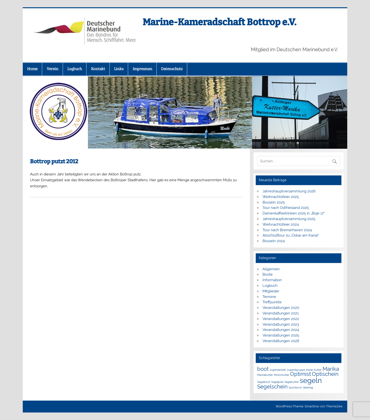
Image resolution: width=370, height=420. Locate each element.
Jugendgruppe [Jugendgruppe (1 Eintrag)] (296, 369)
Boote (267, 274)
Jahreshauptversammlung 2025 (288, 219)
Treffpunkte (272, 302)
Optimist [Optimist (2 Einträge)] (300, 374)
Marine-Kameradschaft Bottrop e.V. (219, 22)
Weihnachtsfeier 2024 (280, 224)
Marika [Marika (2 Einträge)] (331, 369)
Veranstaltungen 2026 (280, 341)
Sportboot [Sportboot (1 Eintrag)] (295, 387)
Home (32, 69)
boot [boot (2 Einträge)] (263, 369)
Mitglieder (270, 291)
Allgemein (271, 269)
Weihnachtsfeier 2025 (280, 197)
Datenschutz (172, 69)
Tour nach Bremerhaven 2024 (287, 230)
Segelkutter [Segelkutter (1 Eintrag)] (291, 381)
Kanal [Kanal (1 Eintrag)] (309, 369)
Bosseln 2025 (273, 202)
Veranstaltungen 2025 (280, 335)
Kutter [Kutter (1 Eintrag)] (318, 369)
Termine (269, 297)
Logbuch (74, 69)
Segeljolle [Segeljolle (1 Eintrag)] (277, 381)
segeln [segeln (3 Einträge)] (311, 380)
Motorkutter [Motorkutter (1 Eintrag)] (281, 374)
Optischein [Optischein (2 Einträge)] (325, 374)
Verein (52, 69)
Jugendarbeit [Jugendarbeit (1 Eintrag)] (278, 369)
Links (118, 69)
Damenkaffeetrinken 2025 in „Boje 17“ (293, 213)
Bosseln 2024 (273, 241)
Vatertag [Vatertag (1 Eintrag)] (308, 387)
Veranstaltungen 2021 (280, 313)
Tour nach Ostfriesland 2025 (285, 208)
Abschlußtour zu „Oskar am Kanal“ (290, 235)
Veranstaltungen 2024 (280, 330)
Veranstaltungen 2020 (280, 307)
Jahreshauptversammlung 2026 (289, 191)
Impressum (142, 69)
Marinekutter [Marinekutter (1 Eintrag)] (265, 374)
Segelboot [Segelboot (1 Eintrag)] (263, 381)
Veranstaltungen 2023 (280, 324)
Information (272, 280)
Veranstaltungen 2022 (280, 319)
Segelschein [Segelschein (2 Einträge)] (272, 386)
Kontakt (98, 69)
